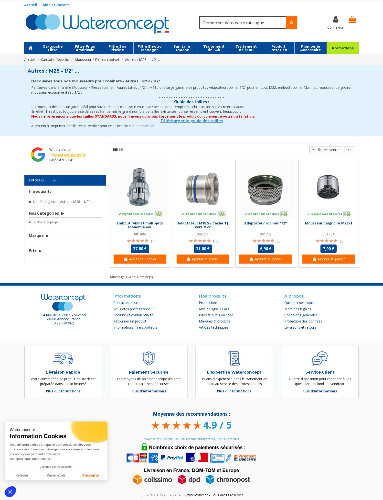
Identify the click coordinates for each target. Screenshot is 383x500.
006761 (203, 234)
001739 (266, 234)
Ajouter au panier (140, 259)
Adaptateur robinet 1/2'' (265, 223)
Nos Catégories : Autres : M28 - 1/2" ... (63, 201)
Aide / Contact (56, 4)
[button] (10, 492)
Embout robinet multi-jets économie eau (140, 225)
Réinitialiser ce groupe (45, 222)
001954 (328, 234)
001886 (140, 234)
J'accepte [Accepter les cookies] (90, 475)
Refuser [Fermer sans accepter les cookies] (21, 475)
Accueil (31, 4)
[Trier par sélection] (326, 149)
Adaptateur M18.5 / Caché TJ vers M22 (203, 225)
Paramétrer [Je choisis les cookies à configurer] (56, 475)
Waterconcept (60, 149)
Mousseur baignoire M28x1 (328, 223)
